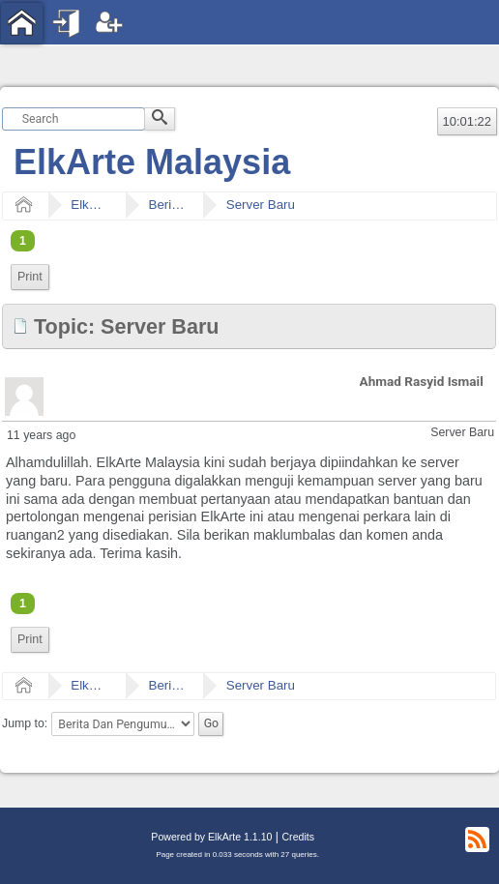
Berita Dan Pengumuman (167, 204)
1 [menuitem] (22, 241)
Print (30, 276)
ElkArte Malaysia (152, 162)
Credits (297, 836)
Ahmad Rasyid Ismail (422, 381)
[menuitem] (30, 277)
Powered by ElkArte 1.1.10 (211, 836)
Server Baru (260, 204)
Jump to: (24, 723)
